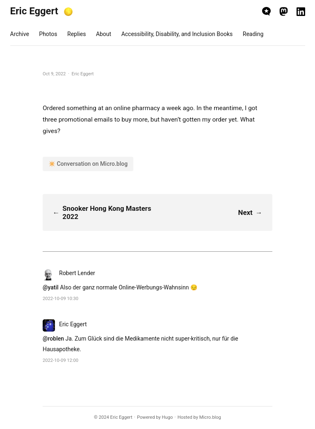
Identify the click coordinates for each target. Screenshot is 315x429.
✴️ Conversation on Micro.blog (88, 163)
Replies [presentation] (76, 34)
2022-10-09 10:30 (60, 298)
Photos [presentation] (48, 34)
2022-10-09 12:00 (60, 360)
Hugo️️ (167, 417)
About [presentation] (103, 34)
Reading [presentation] (253, 34)
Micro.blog (210, 417)
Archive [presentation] (19, 34)
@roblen (53, 338)
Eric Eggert (34, 11)
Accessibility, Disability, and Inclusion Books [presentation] (177, 34)
